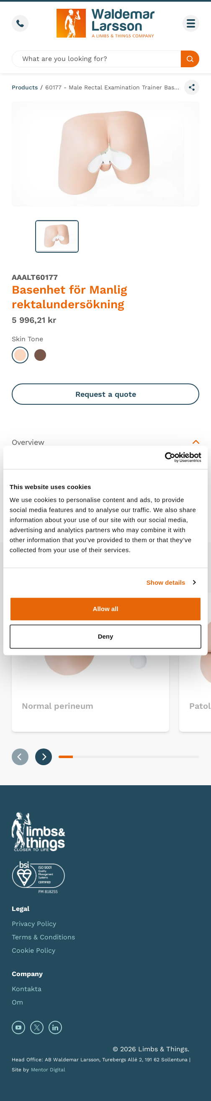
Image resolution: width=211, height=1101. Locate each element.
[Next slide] (43, 756)
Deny (105, 636)
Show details (166, 582)
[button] (57, 236)
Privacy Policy (34, 924)
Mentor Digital (48, 1070)
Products (25, 87)
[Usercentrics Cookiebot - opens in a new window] (164, 457)
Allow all (105, 608)
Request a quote (105, 394)
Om (17, 1002)
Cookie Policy (33, 950)
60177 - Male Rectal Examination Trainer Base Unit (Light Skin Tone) (113, 87)
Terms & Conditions (43, 937)
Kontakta (26, 989)
